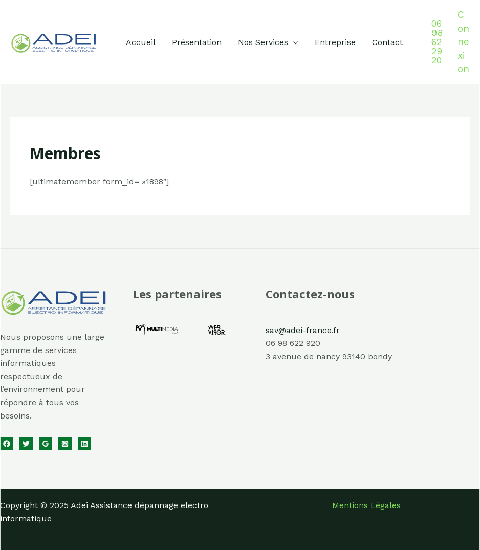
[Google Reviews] (45, 443)
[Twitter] (26, 443)
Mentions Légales (366, 505)
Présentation (197, 42)
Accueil (141, 42)
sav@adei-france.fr (303, 330)
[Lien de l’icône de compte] (463, 42)
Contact (387, 42)
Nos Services (263, 42)
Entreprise (335, 42)
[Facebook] (6, 443)
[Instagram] (65, 443)
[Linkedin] (84, 443)
